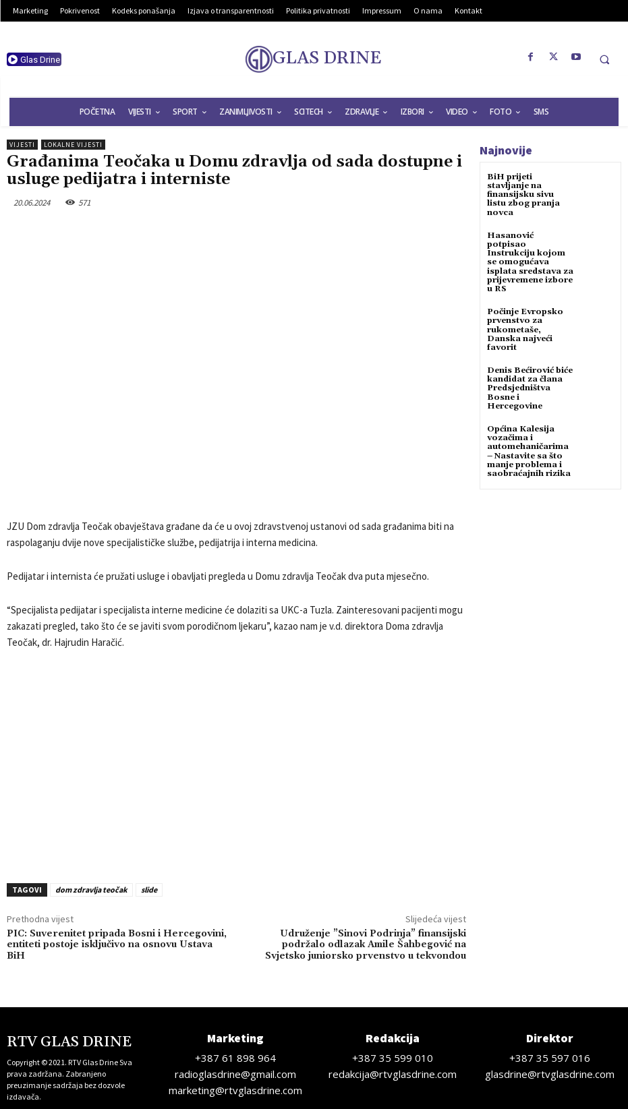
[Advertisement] (236, 762)
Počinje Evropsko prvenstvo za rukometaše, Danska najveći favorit (525, 330)
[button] (604, 59)
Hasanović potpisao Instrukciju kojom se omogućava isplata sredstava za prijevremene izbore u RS (530, 262)
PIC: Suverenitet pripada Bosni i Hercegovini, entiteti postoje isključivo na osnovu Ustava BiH (117, 945)
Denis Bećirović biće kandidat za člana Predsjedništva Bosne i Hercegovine (530, 388)
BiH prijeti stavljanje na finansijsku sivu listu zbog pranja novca (523, 195)
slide (149, 890)
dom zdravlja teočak (91, 890)
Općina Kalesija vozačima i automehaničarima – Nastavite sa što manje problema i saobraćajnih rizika (529, 451)
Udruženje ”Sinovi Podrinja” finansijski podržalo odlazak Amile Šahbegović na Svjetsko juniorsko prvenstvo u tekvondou (365, 945)
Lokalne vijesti (73, 145)
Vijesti (22, 145)
